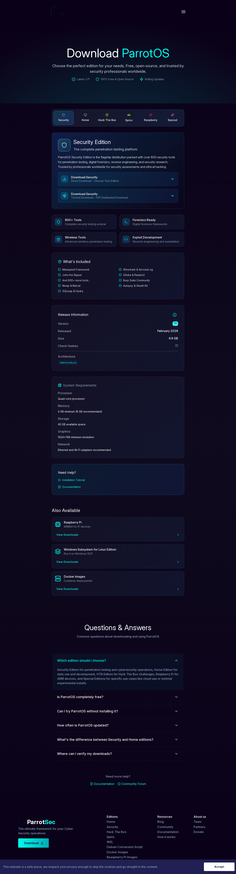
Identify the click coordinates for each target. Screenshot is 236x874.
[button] (118, 179)
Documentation (71, 486)
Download (33, 843)
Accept (219, 866)
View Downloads (118, 534)
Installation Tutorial (73, 480)
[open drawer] (183, 12)
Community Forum (134, 784)
